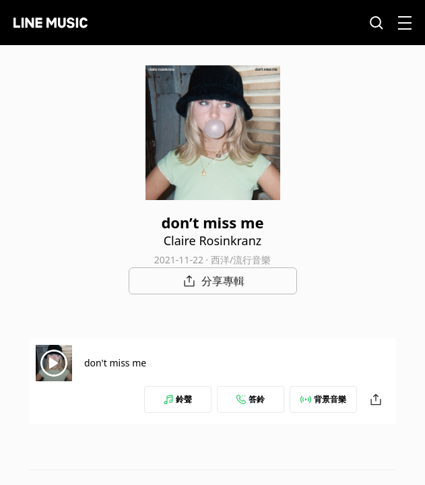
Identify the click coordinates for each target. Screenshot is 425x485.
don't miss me (115, 362)
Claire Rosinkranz (213, 240)
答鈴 (250, 399)
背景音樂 (323, 399)
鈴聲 (178, 399)
